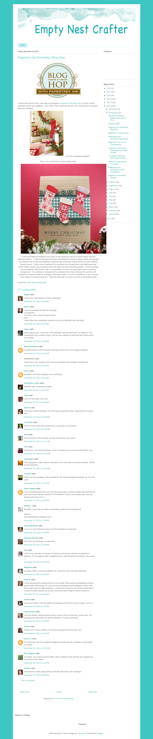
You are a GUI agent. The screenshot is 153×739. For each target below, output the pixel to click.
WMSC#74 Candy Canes (118, 133)
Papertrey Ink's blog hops (71, 103)
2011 (109, 106)
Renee (27, 307)
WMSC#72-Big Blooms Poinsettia (117, 163)
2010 (109, 218)
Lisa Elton (28, 422)
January (112, 214)
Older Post (92, 692)
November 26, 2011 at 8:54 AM (36, 633)
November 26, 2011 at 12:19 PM (37, 648)
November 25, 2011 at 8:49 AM (36, 301)
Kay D (26, 371)
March (111, 207)
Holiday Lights (114, 124)
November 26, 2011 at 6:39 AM (36, 594)
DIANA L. (28, 506)
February (113, 210)
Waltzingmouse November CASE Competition (116, 169)
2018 (109, 88)
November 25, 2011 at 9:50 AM (36, 402)
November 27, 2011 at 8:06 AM (36, 675)
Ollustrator (82, 733)
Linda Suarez (29, 612)
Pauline (27, 668)
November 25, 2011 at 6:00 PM (36, 545)
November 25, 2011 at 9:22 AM (36, 366)
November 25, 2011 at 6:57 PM (36, 562)
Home (22, 45)
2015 (109, 92)
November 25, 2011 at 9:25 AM (36, 378)
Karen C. (27, 639)
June (111, 196)
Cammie (27, 474)
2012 (109, 102)
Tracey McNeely (31, 526)
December (113, 109)
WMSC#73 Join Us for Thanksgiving (117, 143)
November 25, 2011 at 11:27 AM (37, 441)
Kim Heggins (29, 653)
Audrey (27, 599)
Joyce (26, 329)
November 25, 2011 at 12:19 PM (37, 454)
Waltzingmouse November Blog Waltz (118, 138)
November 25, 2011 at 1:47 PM (36, 483)
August (112, 189)
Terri (26, 447)
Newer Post (24, 692)
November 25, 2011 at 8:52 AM (36, 324)
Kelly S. (27, 580)
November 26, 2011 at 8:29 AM (36, 621)
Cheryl (27, 626)
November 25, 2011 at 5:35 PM (36, 533)
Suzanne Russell (31, 538)
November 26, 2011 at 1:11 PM (36, 663)
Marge (26, 294)
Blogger (100, 733)
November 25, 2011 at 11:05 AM (37, 429)
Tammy (27, 408)
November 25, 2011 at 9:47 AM (36, 390)
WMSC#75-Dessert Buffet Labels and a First (117, 118)
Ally (25, 550)
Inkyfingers (29, 459)
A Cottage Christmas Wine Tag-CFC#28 (116, 157)
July (111, 193)
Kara (26, 434)
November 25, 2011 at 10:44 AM (37, 417)
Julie (26, 395)
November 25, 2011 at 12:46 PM (37, 468)
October (112, 182)
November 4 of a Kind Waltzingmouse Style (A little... (117, 150)
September (113, 186)
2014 (109, 95)
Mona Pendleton (31, 346)
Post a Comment (28, 680)
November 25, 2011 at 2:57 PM (36, 500)
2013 (109, 99)
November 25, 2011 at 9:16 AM (36, 353)
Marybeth (28, 567)
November (113, 113)
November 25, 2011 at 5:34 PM (36, 520)
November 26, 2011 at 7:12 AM (36, 606)
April (111, 203)
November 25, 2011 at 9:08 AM (36, 341)
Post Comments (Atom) (63, 698)
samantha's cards (31, 383)
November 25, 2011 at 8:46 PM (36, 574)
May (111, 200)
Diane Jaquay (30, 488)
